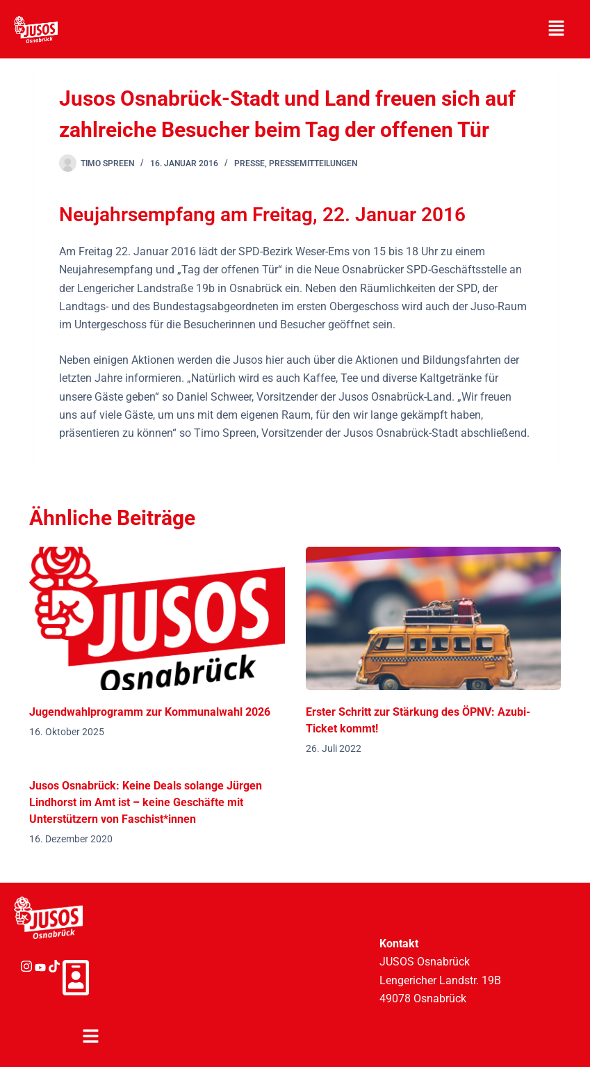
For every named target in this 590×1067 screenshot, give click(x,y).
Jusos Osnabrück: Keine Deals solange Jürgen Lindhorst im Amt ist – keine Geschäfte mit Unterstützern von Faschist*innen (145, 802)
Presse (249, 163)
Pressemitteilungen (313, 163)
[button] (556, 29)
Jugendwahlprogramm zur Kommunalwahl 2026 (149, 712)
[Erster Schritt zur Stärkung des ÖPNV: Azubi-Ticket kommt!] (433, 618)
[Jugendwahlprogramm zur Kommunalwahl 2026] (156, 618)
